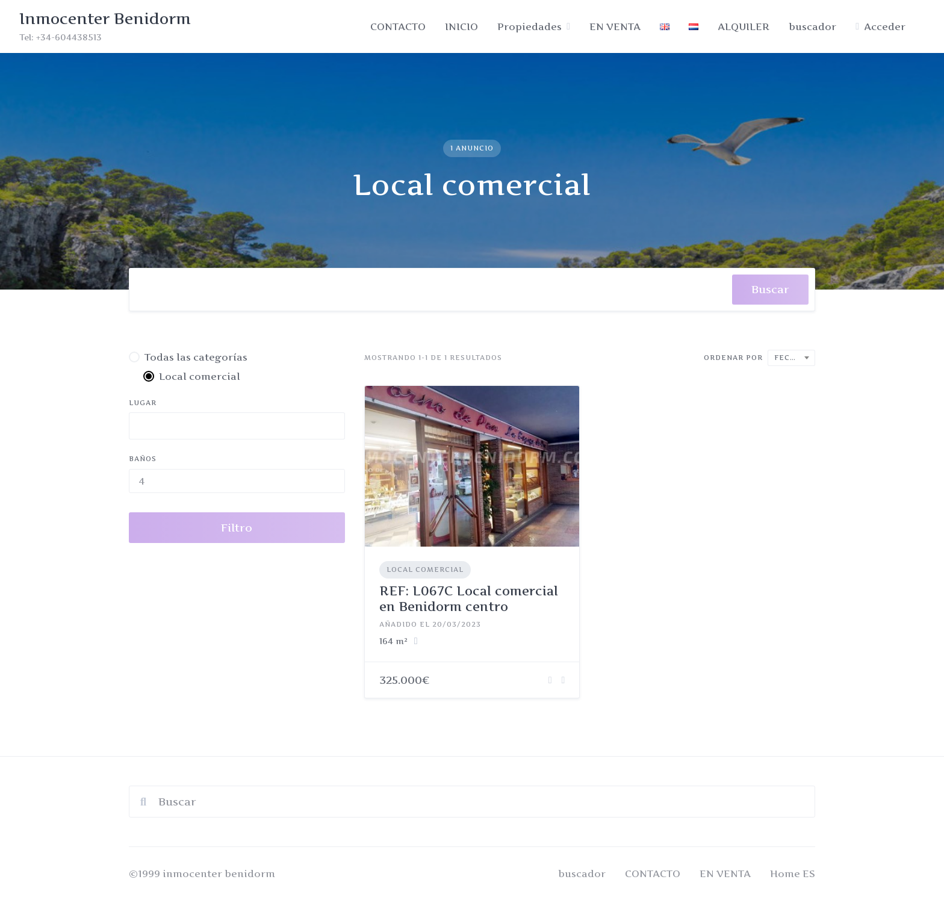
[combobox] (430, 289)
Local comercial (425, 569)
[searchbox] (149, 292)
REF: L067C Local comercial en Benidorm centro (468, 598)
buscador (812, 26)
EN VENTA (615, 26)
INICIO (461, 26)
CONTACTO (398, 26)
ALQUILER (743, 26)
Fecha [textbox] (787, 357)
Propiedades (529, 26)
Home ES (792, 873)
